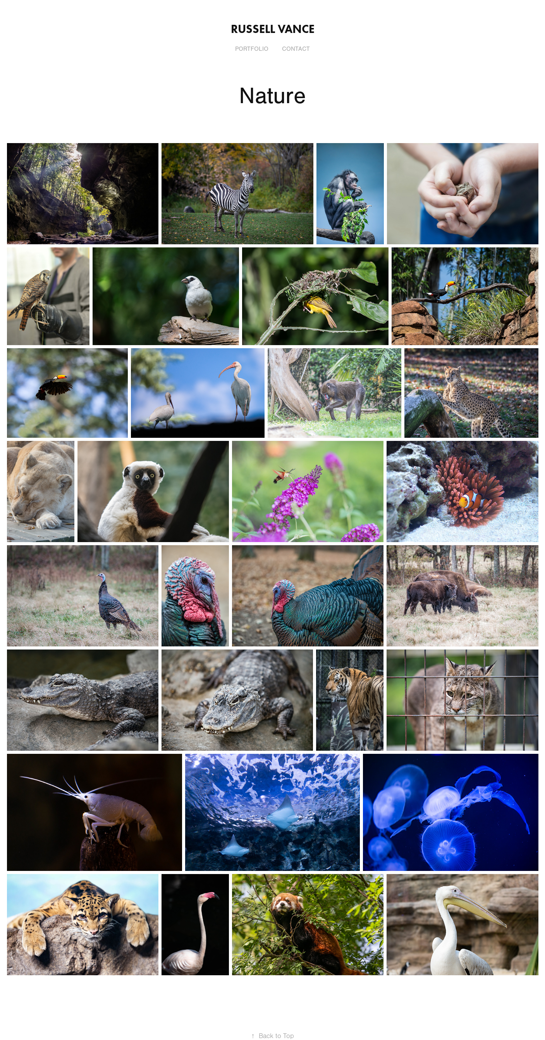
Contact (296, 48)
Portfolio (251, 48)
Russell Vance (273, 29)
